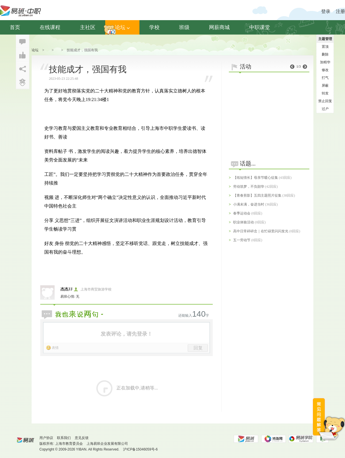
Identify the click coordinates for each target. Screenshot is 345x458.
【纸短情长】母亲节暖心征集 (255, 178)
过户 (325, 109)
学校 (154, 27)
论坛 (122, 27)
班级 (184, 27)
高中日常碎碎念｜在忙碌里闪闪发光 (260, 231)
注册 (340, 11)
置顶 (325, 47)
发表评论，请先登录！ (126, 334)
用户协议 (46, 438)
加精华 (325, 62)
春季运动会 (241, 213)
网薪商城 (219, 27)
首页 (15, 27)
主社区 (87, 27)
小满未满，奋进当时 (248, 204)
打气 (325, 78)
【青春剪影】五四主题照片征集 (257, 195)
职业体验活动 (243, 222)
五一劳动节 (241, 240)
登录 (325, 11)
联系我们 (64, 438)
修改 (325, 70)
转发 (325, 93)
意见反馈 (82, 438)
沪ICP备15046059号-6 (140, 449)
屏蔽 (325, 85)
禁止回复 (325, 101)
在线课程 (50, 27)
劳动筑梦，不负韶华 (248, 187)
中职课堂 (259, 27)
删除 (325, 54)
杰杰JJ (66, 289)
